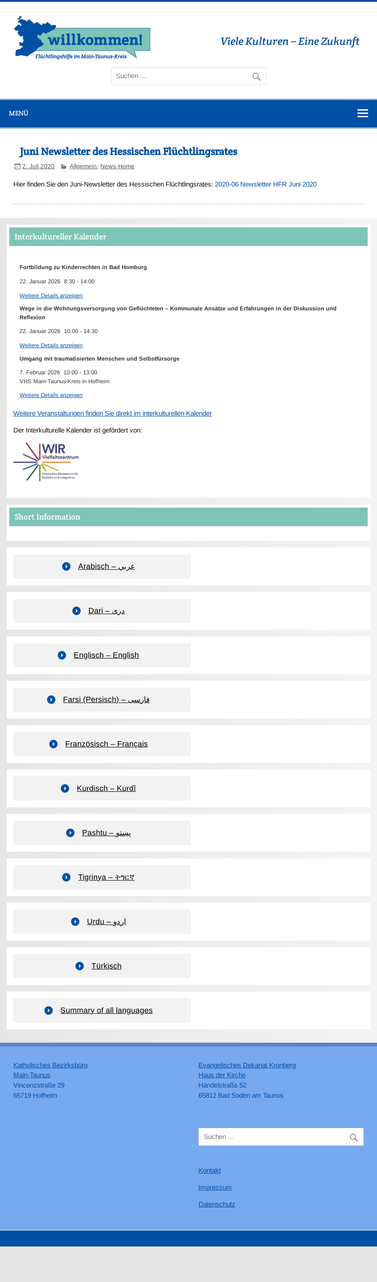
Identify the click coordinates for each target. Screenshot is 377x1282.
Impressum (215, 1187)
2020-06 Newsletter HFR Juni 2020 (266, 184)
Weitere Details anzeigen (51, 295)
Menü (18, 113)
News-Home (117, 166)
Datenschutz (216, 1204)
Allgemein (83, 166)
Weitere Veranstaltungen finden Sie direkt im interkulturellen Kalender (112, 413)
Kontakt (209, 1170)
